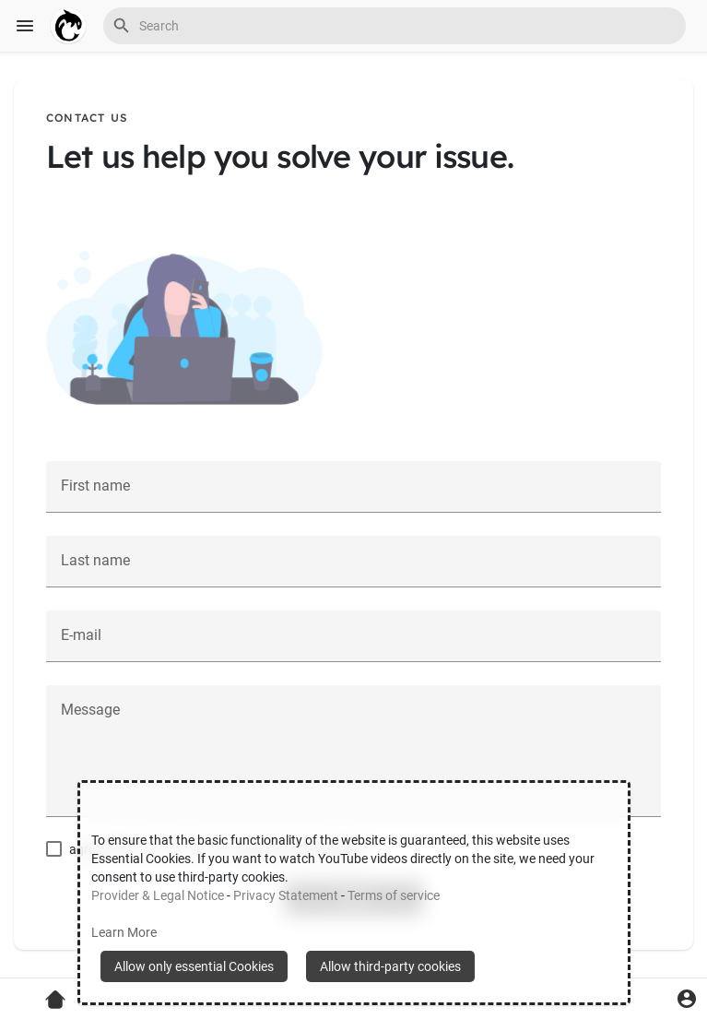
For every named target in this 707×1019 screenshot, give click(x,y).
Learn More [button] (124, 932)
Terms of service (394, 895)
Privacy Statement (285, 895)
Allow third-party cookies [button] (390, 966)
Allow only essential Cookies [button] (194, 966)
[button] (394, 25)
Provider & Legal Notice (157, 895)
